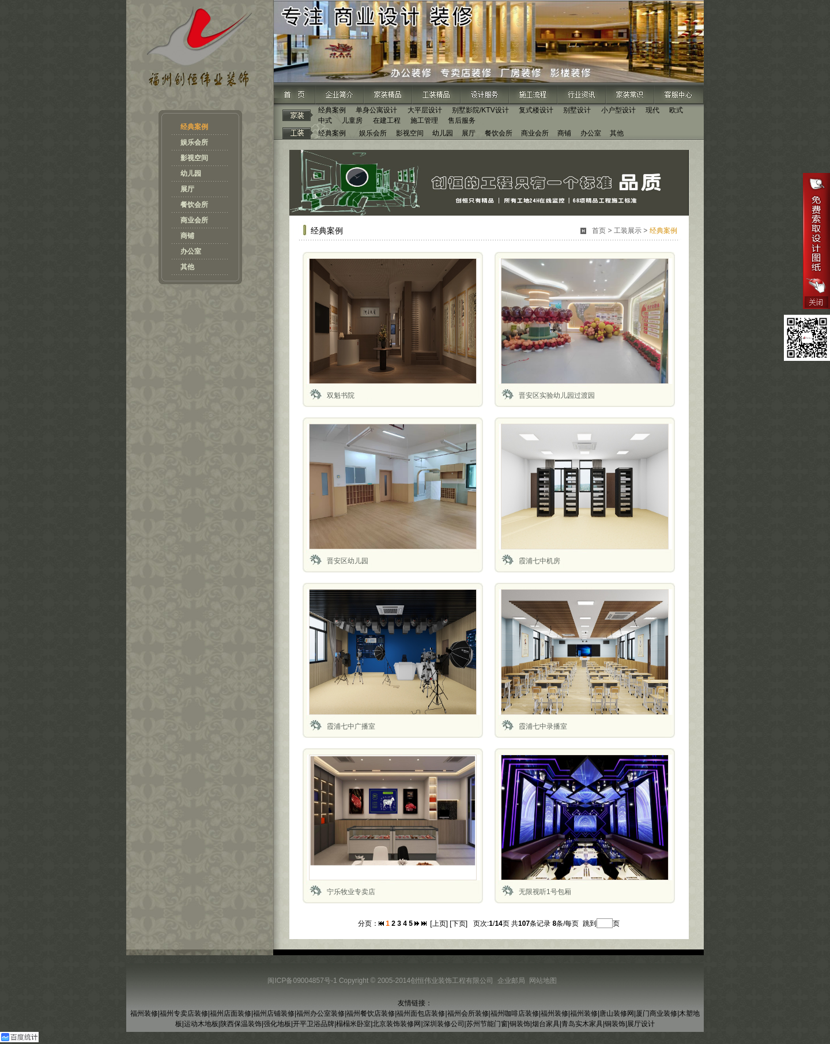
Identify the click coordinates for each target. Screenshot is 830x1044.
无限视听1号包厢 (545, 892)
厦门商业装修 (656, 1013)
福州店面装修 (230, 1013)
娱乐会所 (194, 142)
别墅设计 (577, 110)
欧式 (676, 110)
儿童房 (352, 120)
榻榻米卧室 (353, 1024)
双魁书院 (340, 395)
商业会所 (194, 220)
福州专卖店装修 (184, 1013)
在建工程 (387, 120)
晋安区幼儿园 (347, 561)
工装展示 (628, 231)
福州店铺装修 (274, 1013)
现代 (652, 110)
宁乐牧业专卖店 (351, 892)
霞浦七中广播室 (351, 726)
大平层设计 (425, 110)
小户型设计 (618, 110)
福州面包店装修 (421, 1013)
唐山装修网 (616, 1013)
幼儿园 (190, 173)
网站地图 (543, 981)
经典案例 (194, 127)
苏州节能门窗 (487, 1024)
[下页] (458, 923)
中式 (325, 120)
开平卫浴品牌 (313, 1024)
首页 (599, 231)
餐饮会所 (194, 205)
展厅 (187, 189)
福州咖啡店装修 (515, 1013)
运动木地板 (201, 1024)
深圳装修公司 (444, 1024)
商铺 (187, 236)
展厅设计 (641, 1024)
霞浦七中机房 (539, 561)
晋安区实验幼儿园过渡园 (557, 395)
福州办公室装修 (320, 1013)
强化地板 (277, 1024)
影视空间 (194, 158)
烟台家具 (546, 1024)
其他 (187, 267)
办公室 (190, 251)
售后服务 (462, 120)
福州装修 (144, 1013)
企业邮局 (511, 981)
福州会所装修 (468, 1013)
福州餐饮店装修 (370, 1013)
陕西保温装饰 (241, 1024)
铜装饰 (520, 1024)
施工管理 (424, 120)
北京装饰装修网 (396, 1024)
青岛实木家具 (582, 1024)
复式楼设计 (536, 110)
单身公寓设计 (376, 110)
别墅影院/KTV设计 (480, 110)
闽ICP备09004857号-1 (302, 981)
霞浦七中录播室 (543, 726)
